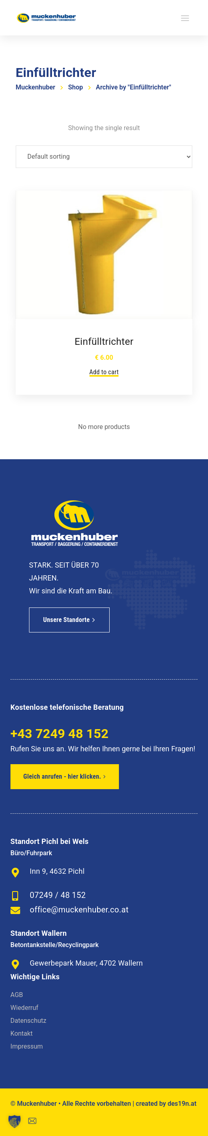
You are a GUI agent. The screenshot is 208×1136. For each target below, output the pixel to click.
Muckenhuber (35, 87)
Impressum (26, 1046)
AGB (16, 995)
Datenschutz (28, 1020)
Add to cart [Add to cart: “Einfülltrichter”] (104, 372)
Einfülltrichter (104, 341)
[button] (14, 1121)
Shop (75, 87)
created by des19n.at (166, 1103)
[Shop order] (104, 156)
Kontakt (21, 1033)
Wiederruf (24, 1008)
